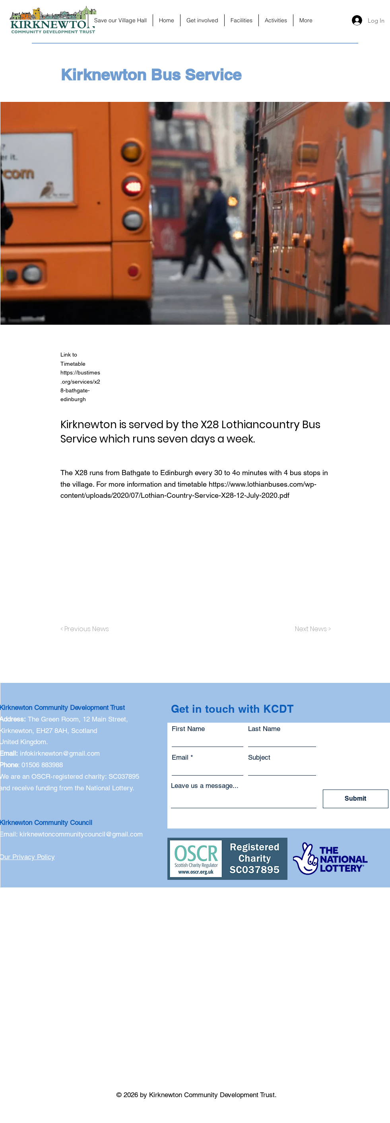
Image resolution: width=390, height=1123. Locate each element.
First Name (188, 728)
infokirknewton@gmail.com (60, 753)
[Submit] (355, 799)
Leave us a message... (205, 785)
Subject (259, 757)
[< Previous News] (86, 629)
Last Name (264, 728)
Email (180, 757)
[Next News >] (311, 629)
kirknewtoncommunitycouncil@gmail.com (81, 834)
